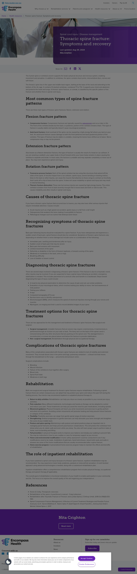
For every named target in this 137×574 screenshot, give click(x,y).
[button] (8, 561)
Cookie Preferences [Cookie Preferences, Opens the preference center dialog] (86, 564)
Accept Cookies (87, 558)
